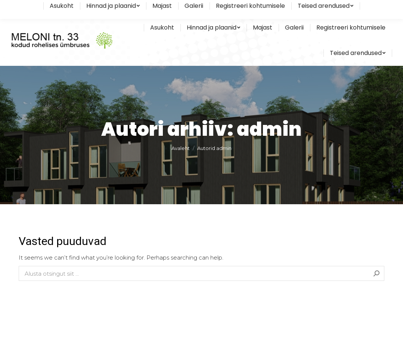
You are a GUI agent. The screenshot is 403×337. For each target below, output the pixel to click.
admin (269, 129)
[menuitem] (162, 27)
